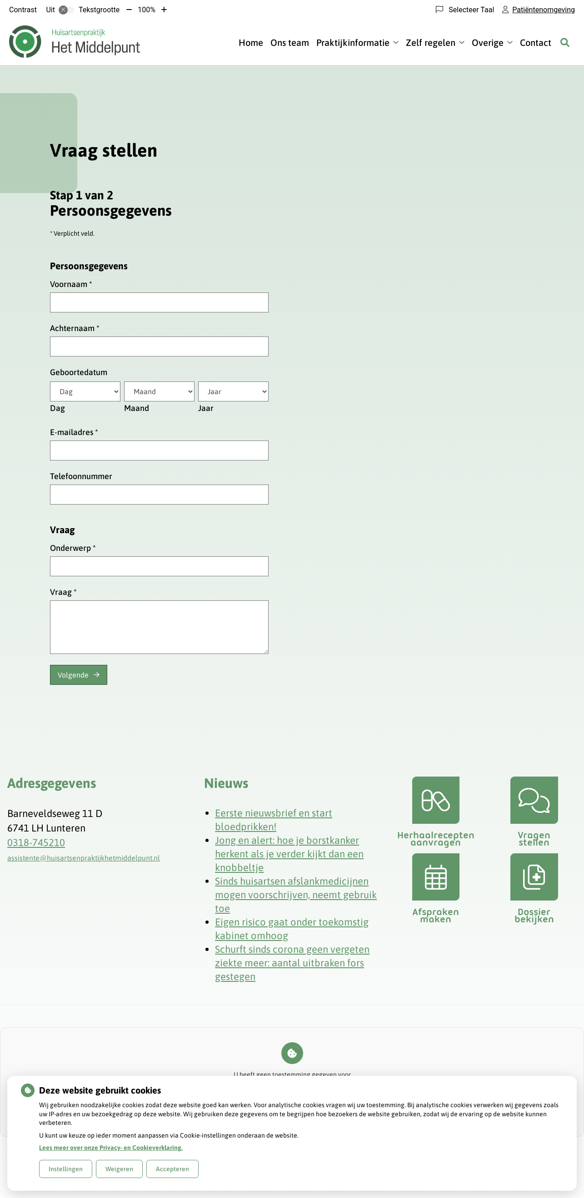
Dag (57, 408)
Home (251, 42)
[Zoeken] (565, 42)
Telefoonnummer (81, 476)
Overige (488, 42)
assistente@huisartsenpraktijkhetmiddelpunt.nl (83, 858)
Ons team (289, 42)
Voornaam (71, 284)
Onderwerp (73, 548)
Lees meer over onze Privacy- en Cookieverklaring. (111, 1147)
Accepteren (172, 1169)
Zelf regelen (430, 42)
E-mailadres (74, 432)
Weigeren (119, 1169)
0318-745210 (36, 842)
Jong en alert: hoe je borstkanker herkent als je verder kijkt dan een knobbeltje (289, 853)
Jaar (206, 408)
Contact (535, 42)
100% (146, 9)
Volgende (73, 675)
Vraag (63, 592)
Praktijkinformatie (352, 42)
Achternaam (75, 328)
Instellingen (66, 1169)
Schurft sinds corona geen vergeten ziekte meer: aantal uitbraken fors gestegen (292, 962)
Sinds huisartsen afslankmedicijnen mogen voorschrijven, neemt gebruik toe (296, 894)
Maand (136, 408)
